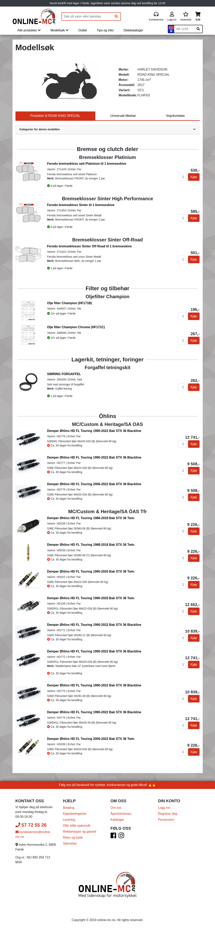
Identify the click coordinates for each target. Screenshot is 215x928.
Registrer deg (167, 813)
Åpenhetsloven (121, 813)
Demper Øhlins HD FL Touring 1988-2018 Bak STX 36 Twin (90, 518)
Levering (69, 819)
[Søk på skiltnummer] (198, 29)
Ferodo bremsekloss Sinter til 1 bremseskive (81, 205)
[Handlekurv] (198, 16)
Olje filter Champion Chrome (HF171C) (76, 327)
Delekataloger (133, 30)
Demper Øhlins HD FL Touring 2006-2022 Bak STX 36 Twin (90, 738)
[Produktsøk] (87, 16)
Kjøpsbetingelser (75, 813)
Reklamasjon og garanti (79, 831)
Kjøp (194, 177)
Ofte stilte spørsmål (76, 825)
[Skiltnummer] (184, 29)
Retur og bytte (73, 837)
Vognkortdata (175, 115)
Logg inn (164, 807)
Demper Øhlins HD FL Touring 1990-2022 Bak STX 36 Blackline (94, 431)
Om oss (116, 807)
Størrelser (70, 843)
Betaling (69, 807)
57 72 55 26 (31, 825)
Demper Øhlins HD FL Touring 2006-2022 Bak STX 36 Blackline (94, 484)
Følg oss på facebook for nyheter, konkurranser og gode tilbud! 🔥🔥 (107, 785)
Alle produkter (29, 30)
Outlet (82, 30)
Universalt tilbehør (123, 115)
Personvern (166, 819)
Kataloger (117, 819)
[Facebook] (113, 836)
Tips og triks (105, 30)
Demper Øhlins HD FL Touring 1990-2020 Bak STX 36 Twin (90, 571)
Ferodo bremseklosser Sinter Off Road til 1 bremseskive (89, 246)
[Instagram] (121, 836)
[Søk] (116, 16)
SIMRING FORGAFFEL (64, 374)
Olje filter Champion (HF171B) (69, 303)
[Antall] (183, 177)
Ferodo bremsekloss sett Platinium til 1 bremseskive (86, 163)
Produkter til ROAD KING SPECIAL (55, 115)
